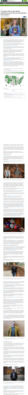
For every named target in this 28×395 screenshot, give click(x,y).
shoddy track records (21, 163)
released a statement (16, 253)
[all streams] (27, 3)
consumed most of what (13, 167)
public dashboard (8, 206)
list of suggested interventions (16, 171)
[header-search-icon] (22, 1)
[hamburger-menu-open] (1, 1)
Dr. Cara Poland (8, 158)
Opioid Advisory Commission (13, 152)
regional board (13, 311)
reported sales (8, 200)
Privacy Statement (12, 387)
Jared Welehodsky (5, 271)
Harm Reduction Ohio (11, 342)
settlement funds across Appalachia (7, 354)
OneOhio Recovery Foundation (8, 343)
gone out (10, 101)
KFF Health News (18, 370)
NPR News (2, 372)
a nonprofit (19, 353)
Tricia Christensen (12, 353)
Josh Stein (13, 194)
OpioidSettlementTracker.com (6, 59)
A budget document (5, 246)
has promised (14, 204)
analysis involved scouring (7, 61)
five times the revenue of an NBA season (13, 45)
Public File (17, 387)
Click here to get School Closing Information (14, 5)
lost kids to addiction (17, 147)
